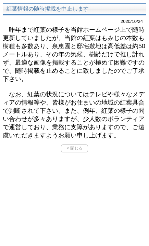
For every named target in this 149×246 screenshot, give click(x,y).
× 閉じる (74, 148)
